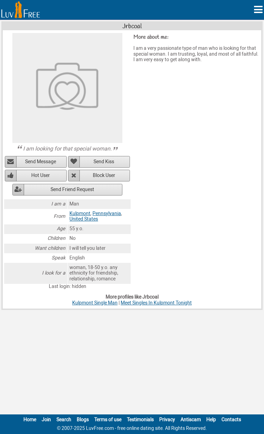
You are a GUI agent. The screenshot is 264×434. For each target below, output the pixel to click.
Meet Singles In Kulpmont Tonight (156, 303)
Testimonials (140, 420)
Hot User (40, 175)
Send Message (40, 162)
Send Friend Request (72, 189)
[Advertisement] (132, 363)
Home (29, 420)
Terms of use (107, 420)
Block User (104, 175)
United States (83, 219)
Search (63, 420)
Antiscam (190, 420)
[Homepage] (20, 10)
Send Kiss (104, 162)
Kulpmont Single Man (95, 303)
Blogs (83, 420)
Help (211, 420)
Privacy (167, 420)
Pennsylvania (106, 213)
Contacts (231, 420)
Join (46, 420)
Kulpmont (79, 213)
